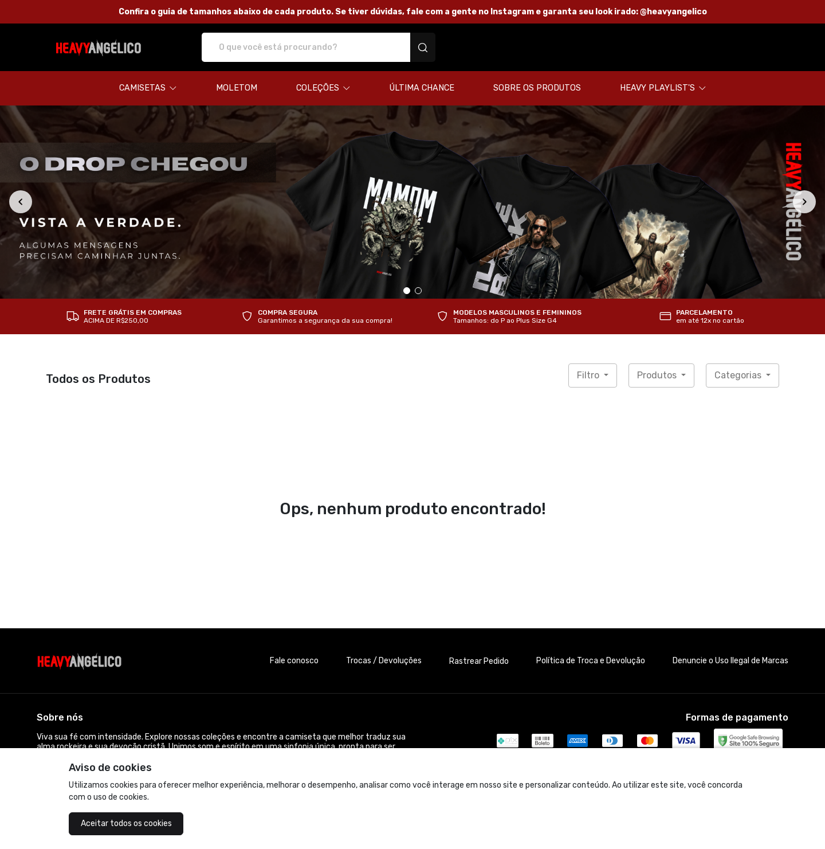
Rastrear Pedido (479, 661)
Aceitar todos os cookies (126, 823)
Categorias (739, 375)
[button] (148, 88)
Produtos (658, 375)
